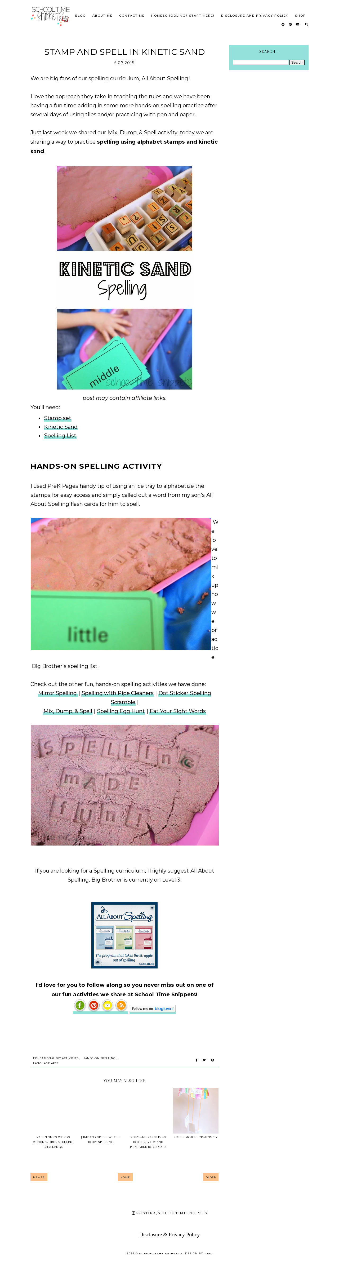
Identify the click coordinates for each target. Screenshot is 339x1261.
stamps (41, 495)
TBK (208, 1253)
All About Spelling (165, 78)
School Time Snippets (161, 1253)
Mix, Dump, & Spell (132, 132)
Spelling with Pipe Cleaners (118, 693)
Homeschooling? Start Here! (183, 15)
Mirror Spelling (58, 693)
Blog (80, 15)
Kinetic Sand (61, 427)
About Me (102, 15)
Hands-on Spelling (99, 1058)
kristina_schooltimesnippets (169, 1213)
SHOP (300, 15)
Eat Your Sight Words (178, 711)
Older (211, 1177)
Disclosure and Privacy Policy (254, 15)
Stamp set (57, 418)
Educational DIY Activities (56, 1058)
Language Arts (46, 1063)
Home (125, 1177)
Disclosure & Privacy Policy (169, 1234)
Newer (39, 1177)
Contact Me (132, 15)
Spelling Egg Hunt (121, 711)
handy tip (93, 486)
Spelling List (60, 435)
